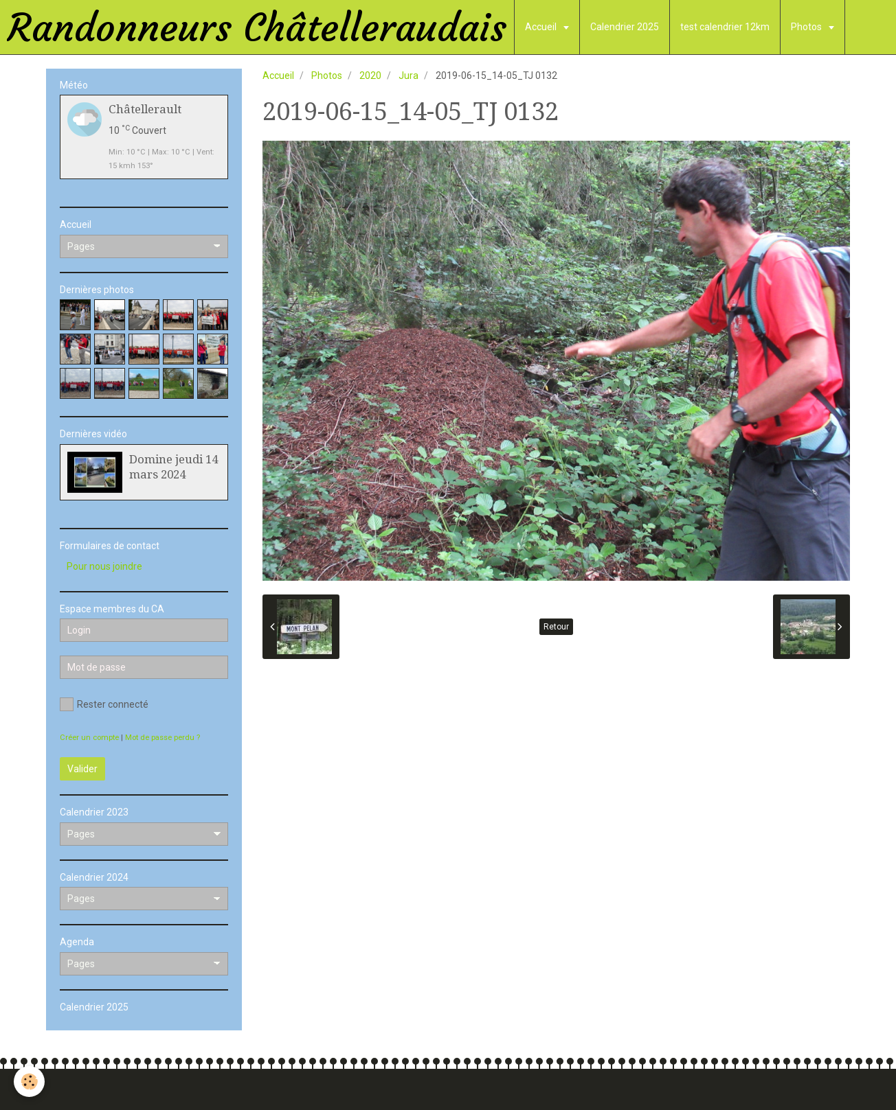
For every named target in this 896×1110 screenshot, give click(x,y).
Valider (82, 768)
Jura (408, 75)
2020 (370, 75)
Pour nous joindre (104, 566)
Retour (556, 627)
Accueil (542, 26)
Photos (807, 26)
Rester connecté (104, 704)
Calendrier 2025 (624, 26)
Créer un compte (89, 737)
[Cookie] (29, 1081)
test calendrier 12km (725, 26)
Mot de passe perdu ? (162, 737)
